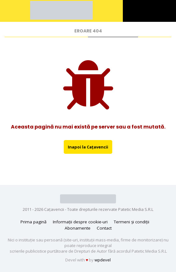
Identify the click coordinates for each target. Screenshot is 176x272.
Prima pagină (34, 222)
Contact (104, 228)
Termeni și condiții (131, 222)
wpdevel (103, 260)
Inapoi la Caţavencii (88, 147)
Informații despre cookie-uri (80, 222)
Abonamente (77, 228)
